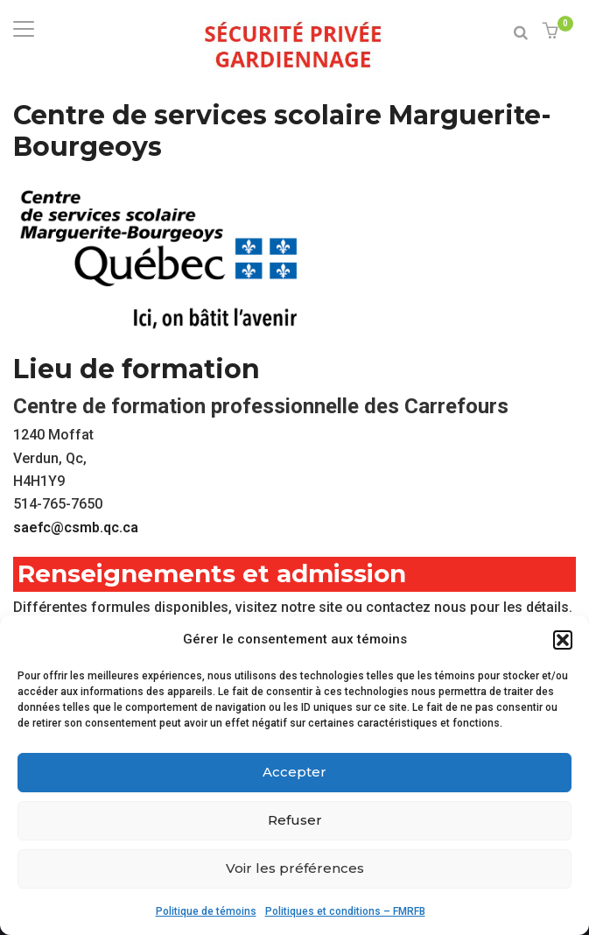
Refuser (295, 820)
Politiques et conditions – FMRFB (345, 911)
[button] (562, 640)
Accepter (294, 771)
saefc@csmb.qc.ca (75, 527)
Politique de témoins (206, 911)
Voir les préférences (295, 868)
